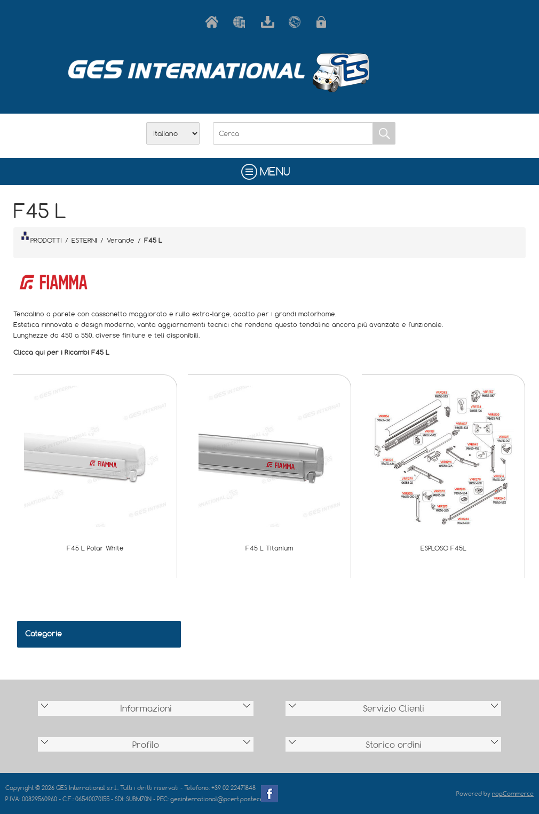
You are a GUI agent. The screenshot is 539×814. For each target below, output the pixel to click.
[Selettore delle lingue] (173, 133)
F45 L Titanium (269, 548)
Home (214, 21)
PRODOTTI (41, 238)
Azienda (241, 21)
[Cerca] (293, 133)
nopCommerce (513, 793)
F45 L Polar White (95, 548)
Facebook (269, 793)
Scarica (269, 21)
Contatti (297, 21)
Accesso (325, 21)
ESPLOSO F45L (443, 548)
